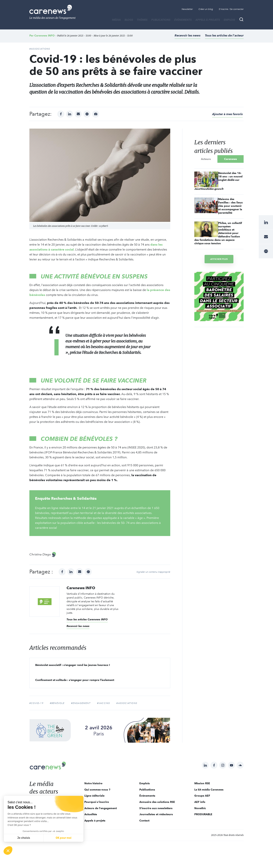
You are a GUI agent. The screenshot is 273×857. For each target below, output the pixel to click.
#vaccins (103, 703)
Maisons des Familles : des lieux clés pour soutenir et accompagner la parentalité (230, 206)
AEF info (199, 801)
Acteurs (206, 158)
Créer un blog (205, 9)
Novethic (200, 808)
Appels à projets (207, 19)
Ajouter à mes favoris (227, 114)
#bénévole (57, 703)
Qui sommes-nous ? (97, 789)
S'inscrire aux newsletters (156, 808)
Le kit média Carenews (209, 789)
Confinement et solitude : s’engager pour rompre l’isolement (74, 679)
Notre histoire (93, 783)
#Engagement (81, 703)
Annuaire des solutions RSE (157, 801)
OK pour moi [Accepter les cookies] (63, 838)
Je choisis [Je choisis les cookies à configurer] (23, 838)
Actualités (90, 814)
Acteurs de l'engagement (100, 808)
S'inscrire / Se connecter (231, 9)
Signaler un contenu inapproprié (153, 572)
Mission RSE (202, 783)
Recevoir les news (187, 35)
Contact (144, 820)
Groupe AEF (202, 795)
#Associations (39, 49)
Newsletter (187, 9)
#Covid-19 (36, 703)
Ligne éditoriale (94, 795)
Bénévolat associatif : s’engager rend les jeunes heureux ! (72, 664)
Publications (160, 19)
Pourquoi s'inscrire (96, 801)
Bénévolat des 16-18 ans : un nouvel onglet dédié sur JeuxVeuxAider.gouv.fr (218, 181)
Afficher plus (219, 259)
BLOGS (129, 19)
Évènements (183, 19)
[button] (8, 850)
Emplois (229, 19)
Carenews (230, 158)
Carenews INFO (44, 35)
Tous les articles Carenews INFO (87, 619)
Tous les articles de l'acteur (224, 35)
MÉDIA (116, 19)
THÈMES (142, 19)
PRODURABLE (203, 814)
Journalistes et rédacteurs (156, 814)
